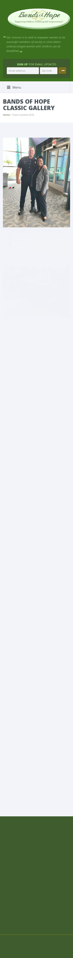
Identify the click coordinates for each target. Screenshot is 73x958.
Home (6, 114)
